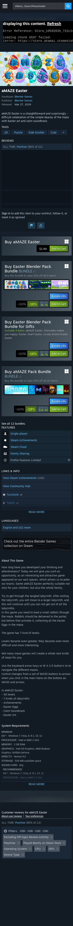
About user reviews (12, 818)
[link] (32, 306)
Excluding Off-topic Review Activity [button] (26, 839)
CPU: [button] (38, 851)
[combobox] (39, 6)
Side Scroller (36, 134)
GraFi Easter (35, 336)
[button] (37, 149)
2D (6, 134)
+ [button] (63, 134)
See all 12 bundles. (14, 426)
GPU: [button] (52, 851)
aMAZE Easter (34, 332)
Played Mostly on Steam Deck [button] (42, 845)
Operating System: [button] (15, 851)
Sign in (6, 215)
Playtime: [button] (10, 845)
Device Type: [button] (12, 857)
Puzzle (18, 134)
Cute (53, 134)
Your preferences (34, 818)
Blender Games (23, 98)
